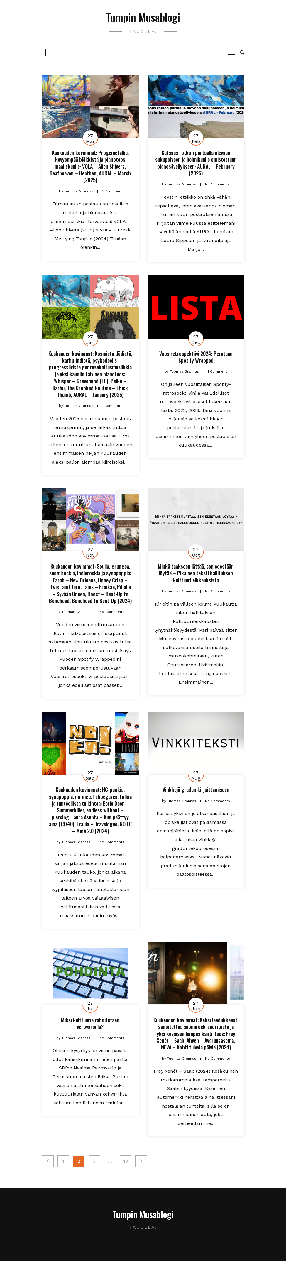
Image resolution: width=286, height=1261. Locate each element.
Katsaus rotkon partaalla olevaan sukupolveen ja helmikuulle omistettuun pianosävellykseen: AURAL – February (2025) (196, 163)
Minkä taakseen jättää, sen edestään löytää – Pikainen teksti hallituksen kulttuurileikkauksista (196, 573)
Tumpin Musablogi (143, 17)
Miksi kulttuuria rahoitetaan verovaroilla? (90, 1023)
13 (125, 1161)
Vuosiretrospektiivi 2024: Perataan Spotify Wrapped (196, 357)
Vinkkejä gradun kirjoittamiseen (196, 789)
